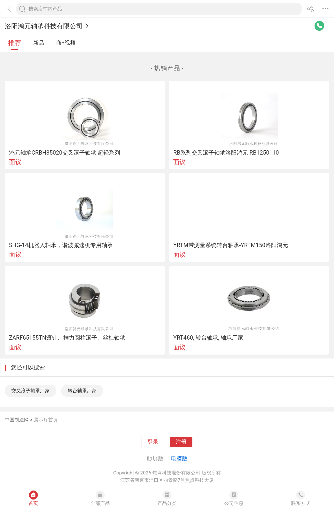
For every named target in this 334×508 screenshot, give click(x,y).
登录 (153, 442)
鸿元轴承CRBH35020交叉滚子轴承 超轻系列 (64, 152)
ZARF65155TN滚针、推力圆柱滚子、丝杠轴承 (67, 337)
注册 (181, 442)
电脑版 (179, 458)
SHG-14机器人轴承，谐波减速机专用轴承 (61, 245)
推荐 (14, 43)
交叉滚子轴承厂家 (30, 390)
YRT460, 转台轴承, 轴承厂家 (208, 337)
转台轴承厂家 (82, 390)
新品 (38, 43)
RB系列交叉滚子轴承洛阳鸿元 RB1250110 (226, 152)
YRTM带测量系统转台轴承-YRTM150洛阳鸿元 (230, 245)
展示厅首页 (46, 420)
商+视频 (65, 43)
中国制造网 (17, 420)
